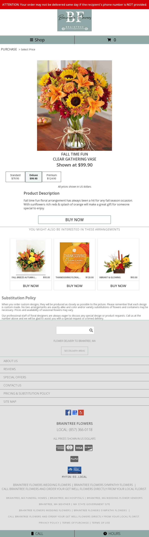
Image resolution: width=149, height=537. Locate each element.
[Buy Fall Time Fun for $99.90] (74, 219)
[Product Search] (75, 330)
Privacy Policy (49, 522)
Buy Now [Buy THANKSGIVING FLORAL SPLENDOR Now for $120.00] (75, 286)
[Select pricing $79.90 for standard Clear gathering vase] (15, 177)
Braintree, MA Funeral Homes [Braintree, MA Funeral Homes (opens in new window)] (26, 498)
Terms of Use (101, 522)
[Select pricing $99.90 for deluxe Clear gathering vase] (33, 177)
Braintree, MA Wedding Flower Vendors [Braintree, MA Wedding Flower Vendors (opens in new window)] (115, 498)
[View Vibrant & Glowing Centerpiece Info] (118, 257)
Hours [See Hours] (111, 533)
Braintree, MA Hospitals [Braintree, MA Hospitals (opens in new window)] (67, 498)
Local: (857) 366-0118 (74, 429)
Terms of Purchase (75, 522)
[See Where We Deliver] (74, 350)
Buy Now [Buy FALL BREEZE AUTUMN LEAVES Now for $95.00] (31, 286)
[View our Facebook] (68, 414)
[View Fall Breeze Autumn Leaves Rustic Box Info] (30, 257)
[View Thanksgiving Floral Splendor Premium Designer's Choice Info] (74, 257)
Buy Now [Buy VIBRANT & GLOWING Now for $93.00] (118, 286)
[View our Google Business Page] (74, 414)
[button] (74, 470)
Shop (37, 40)
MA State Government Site (91, 504)
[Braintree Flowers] (74, 30)
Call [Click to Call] (37, 533)
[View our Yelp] (81, 414)
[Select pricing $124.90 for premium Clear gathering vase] (51, 177)
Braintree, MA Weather (54, 504)
